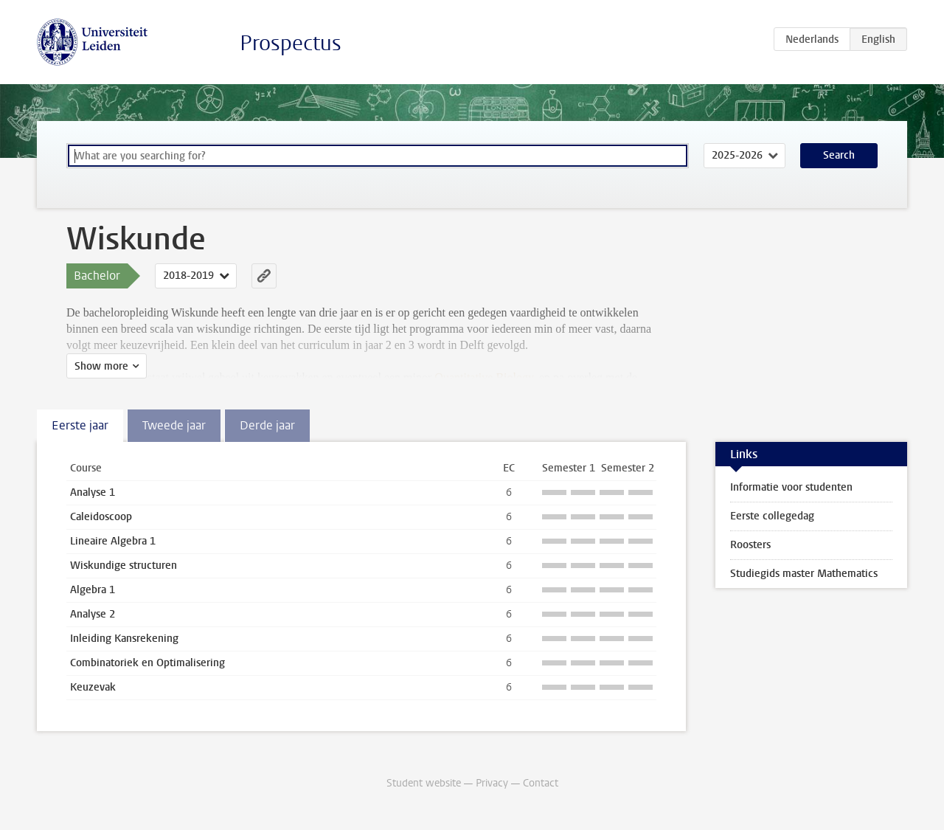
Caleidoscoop (101, 517)
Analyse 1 (92, 492)
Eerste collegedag (772, 516)
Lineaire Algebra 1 (113, 541)
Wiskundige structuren (123, 565)
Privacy (492, 783)
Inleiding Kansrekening (124, 639)
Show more (101, 366)
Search (839, 155)
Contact (540, 783)
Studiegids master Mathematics (804, 574)
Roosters (750, 545)
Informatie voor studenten (791, 487)
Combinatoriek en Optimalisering (147, 663)
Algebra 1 (92, 590)
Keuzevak (93, 687)
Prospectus (290, 43)
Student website (423, 783)
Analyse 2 (92, 614)
